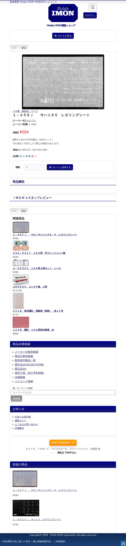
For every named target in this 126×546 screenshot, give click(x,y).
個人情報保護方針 (42, 541)
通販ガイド (20, 420)
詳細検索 (20, 377)
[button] (90, 15)
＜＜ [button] (14, 47)
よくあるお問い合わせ (26, 424)
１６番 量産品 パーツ (25, 111)
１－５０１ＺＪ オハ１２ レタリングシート (37, 519)
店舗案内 (19, 428)
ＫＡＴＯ (31, 120)
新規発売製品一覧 (25, 360)
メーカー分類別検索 (26, 352)
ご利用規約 (59, 541)
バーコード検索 (24, 381)
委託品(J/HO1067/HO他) (29, 364)
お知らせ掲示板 (23, 416)
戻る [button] (23, 47)
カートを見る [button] (63, 35)
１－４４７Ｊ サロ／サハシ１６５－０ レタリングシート (45, 490)
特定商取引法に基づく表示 (16, 541)
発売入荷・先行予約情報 (29, 373)
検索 (16, 398)
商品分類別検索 (24, 356)
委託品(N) (20, 369)
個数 (17, 167)
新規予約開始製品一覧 (63, 442)
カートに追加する (60, 167)
